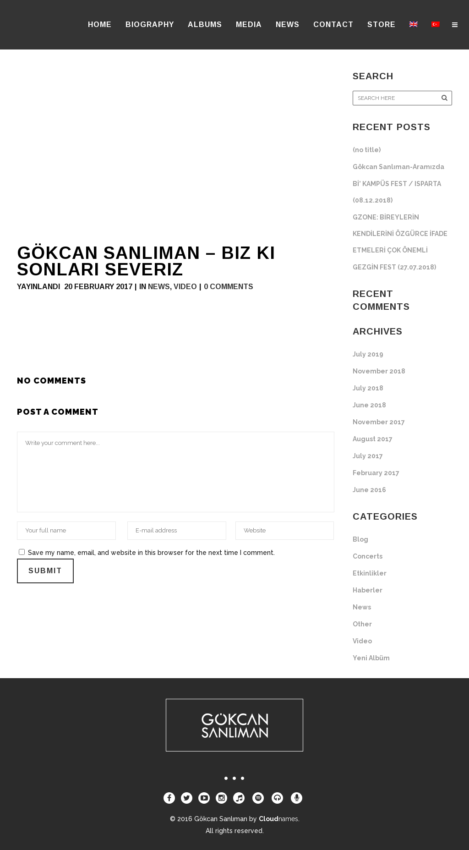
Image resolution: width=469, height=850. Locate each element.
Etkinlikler (370, 573)
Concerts (367, 556)
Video (185, 287)
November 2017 (379, 422)
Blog (360, 539)
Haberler (367, 590)
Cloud (278, 819)
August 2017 (373, 439)
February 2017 (376, 473)
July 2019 (368, 354)
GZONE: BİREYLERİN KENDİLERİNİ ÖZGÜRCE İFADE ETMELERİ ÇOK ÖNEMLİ (400, 234)
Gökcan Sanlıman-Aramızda (398, 166)
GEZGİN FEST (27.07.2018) (394, 267)
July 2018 (368, 388)
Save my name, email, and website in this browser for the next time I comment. (151, 552)
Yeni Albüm (371, 658)
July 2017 (368, 456)
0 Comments (228, 287)
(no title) (367, 150)
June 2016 (369, 490)
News (159, 287)
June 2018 (369, 405)
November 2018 (379, 371)
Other (362, 624)
